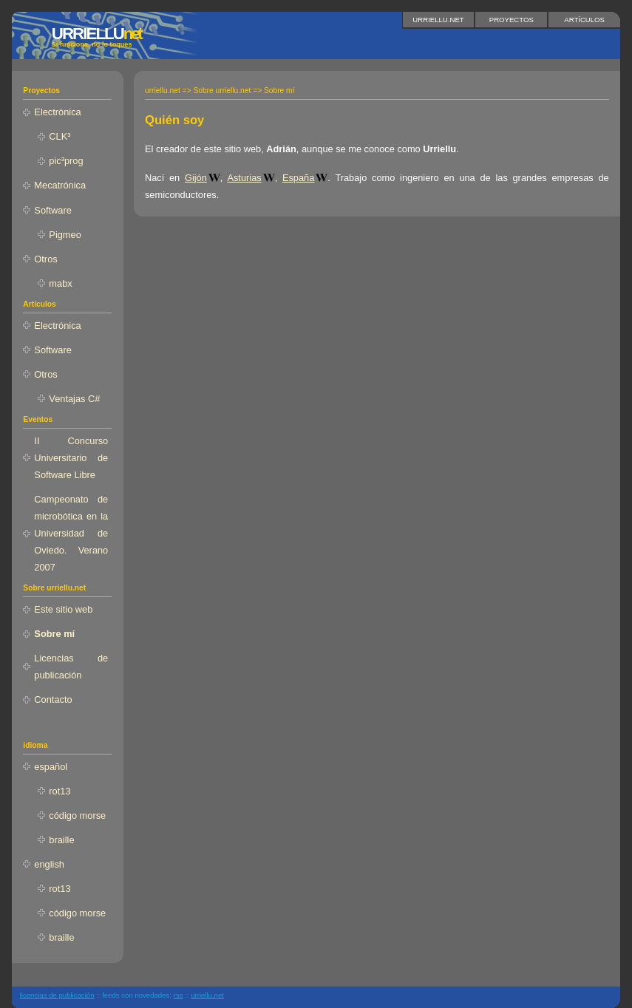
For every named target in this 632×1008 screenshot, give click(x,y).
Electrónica (57, 112)
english (49, 864)
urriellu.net (437, 20)
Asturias (244, 177)
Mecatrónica (60, 185)
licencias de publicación (57, 995)
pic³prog (66, 160)
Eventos (37, 419)
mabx (60, 283)
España (298, 177)
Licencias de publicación (71, 667)
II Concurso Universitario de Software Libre (71, 457)
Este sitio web (63, 609)
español (50, 766)
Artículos (584, 20)
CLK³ (59, 136)
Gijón (196, 177)
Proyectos (511, 20)
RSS (178, 995)
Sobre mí (54, 633)
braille (61, 839)
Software (53, 210)
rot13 (59, 791)
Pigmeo (65, 234)
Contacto (53, 699)
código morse (77, 815)
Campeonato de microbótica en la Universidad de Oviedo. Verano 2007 (71, 533)
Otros (45, 259)
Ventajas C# (74, 398)
